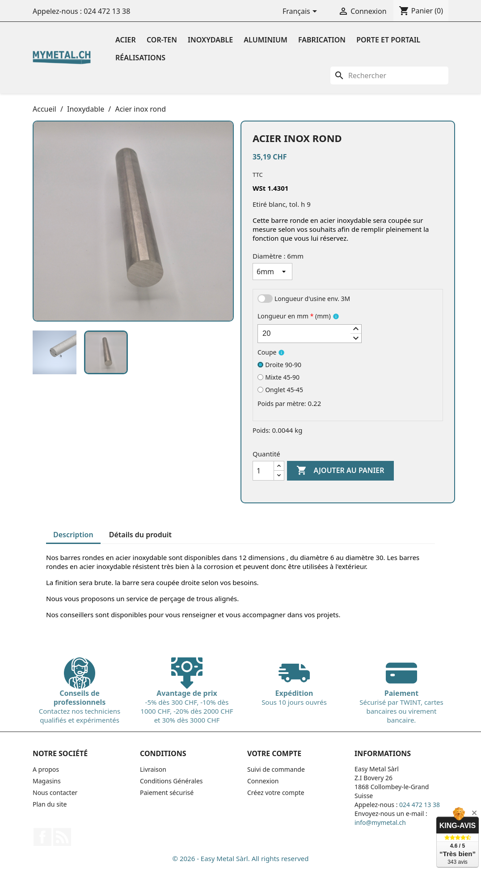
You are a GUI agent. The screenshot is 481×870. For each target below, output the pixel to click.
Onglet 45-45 (280, 389)
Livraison (153, 769)
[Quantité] (263, 471)
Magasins (47, 781)
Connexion (262, 781)
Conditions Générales (171, 781)
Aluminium (265, 40)
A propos (46, 769)
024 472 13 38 (107, 11)
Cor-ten (162, 40)
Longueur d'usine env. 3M (312, 298)
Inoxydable (210, 40)
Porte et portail (388, 40)
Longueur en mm (294, 316)
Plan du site (50, 804)
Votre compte (274, 753)
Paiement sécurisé (167, 792)
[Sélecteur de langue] (301, 12)
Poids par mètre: (281, 403)
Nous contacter (55, 792)
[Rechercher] (389, 75)
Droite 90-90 (279, 364)
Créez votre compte (275, 792)
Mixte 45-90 (278, 377)
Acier (125, 40)
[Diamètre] (272, 271)
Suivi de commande (276, 769)
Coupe (266, 352)
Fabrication (322, 40)
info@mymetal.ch (380, 822)
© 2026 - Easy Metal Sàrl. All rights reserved (241, 858)
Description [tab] (73, 535)
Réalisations (140, 58)
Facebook (42, 837)
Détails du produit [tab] (140, 535)
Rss (62, 837)
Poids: (261, 430)
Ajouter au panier (340, 471)
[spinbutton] (309, 334)
